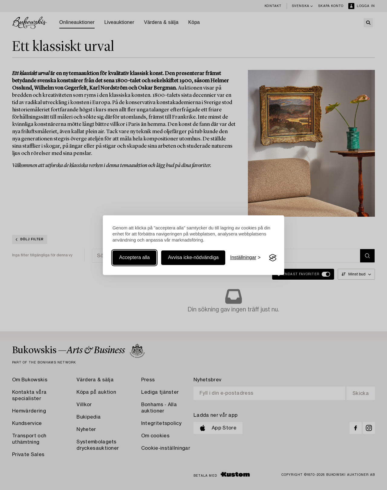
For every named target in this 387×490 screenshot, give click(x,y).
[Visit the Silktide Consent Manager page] (272, 258)
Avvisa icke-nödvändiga (193, 257)
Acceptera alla (134, 257)
